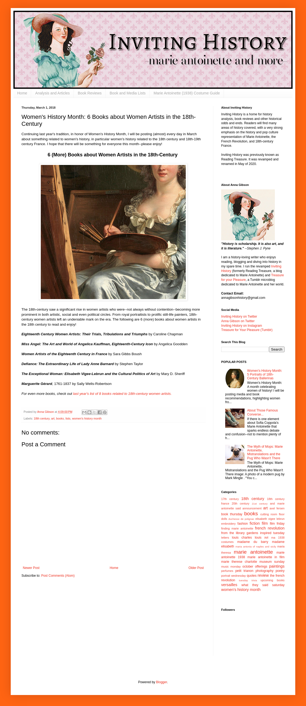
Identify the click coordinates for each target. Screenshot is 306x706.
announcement (251, 508)
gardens (252, 533)
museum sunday (272, 562)
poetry (280, 571)
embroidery (228, 523)
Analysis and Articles (52, 93)
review (263, 575)
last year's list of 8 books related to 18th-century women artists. (122, 394)
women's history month (86, 418)
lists (68, 418)
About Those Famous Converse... (262, 412)
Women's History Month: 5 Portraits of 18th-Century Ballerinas (264, 374)
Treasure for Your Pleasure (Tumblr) (246, 330)
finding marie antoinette (237, 528)
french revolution (270, 528)
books (60, 418)
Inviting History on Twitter (239, 316)
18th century (42, 418)
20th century (240, 503)
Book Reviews (90, 93)
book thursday (231, 514)
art (52, 418)
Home (22, 93)
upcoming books (273, 580)
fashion (243, 523)
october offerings (254, 566)
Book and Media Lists (127, 93)
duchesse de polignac (241, 518)
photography (265, 571)
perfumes (227, 570)
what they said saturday (263, 585)
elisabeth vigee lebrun (270, 518)
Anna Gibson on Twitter (238, 321)
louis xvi (261, 537)
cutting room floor (272, 514)
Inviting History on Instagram (241, 326)
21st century (260, 503)
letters (225, 537)
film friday (277, 523)
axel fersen (277, 508)
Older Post (196, 568)
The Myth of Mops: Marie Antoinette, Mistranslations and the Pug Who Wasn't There (265, 452)
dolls (224, 518)
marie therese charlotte (239, 562)
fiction (255, 523)
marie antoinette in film (266, 557)
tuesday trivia (248, 580)
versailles (229, 585)
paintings (277, 566)
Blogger (161, 682)
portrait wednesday (233, 575)
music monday (231, 566)
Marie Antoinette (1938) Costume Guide (187, 93)
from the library (233, 533)
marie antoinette (253, 552)
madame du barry (252, 542)
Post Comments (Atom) (58, 576)
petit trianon (244, 571)
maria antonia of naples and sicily (255, 546)
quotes (252, 576)
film (265, 523)
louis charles (242, 537)
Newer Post (31, 568)
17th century (230, 499)
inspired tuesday (272, 533)
